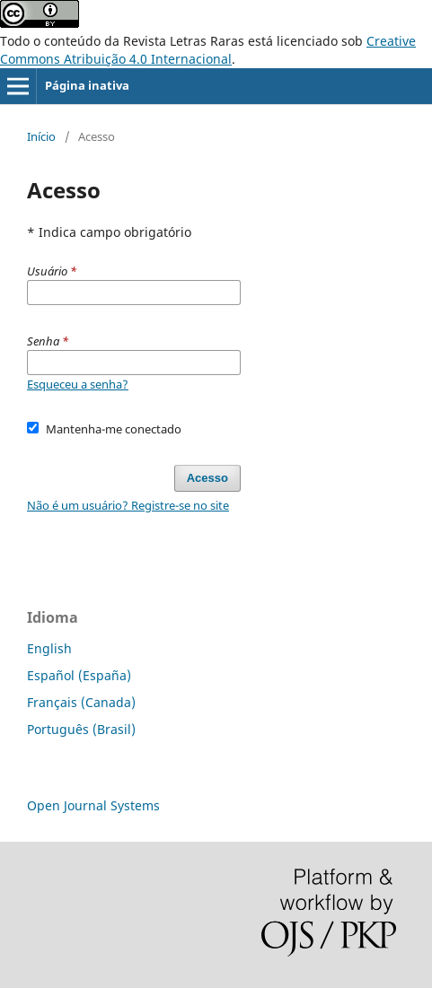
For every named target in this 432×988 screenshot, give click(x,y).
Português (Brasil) (81, 729)
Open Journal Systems (93, 805)
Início (41, 136)
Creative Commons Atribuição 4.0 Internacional (208, 49)
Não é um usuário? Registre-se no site (128, 505)
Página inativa (87, 85)
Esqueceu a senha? (77, 384)
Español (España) (79, 675)
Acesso (207, 478)
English (49, 648)
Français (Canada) (81, 702)
